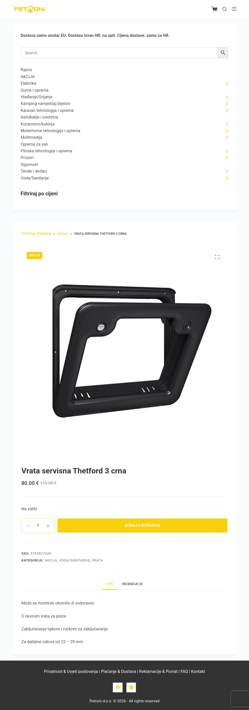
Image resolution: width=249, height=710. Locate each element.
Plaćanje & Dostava (118, 671)
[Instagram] (131, 687)
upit (111, 35)
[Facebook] (118, 687)
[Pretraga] (225, 9)
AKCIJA (51, 560)
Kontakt (198, 671)
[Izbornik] (234, 9)
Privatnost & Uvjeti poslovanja (71, 671)
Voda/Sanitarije (74, 560)
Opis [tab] (109, 584)
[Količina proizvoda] (38, 525)
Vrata (97, 560)
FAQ (184, 671)
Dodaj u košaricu (142, 525)
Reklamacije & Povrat (158, 671)
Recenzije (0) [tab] (132, 584)
